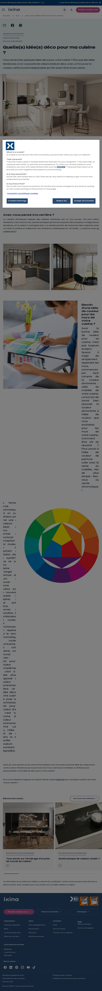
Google (61, 167)
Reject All (61, 201)
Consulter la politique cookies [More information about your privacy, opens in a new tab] (22, 194)
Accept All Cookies (84, 201)
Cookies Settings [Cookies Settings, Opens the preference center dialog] (17, 201)
